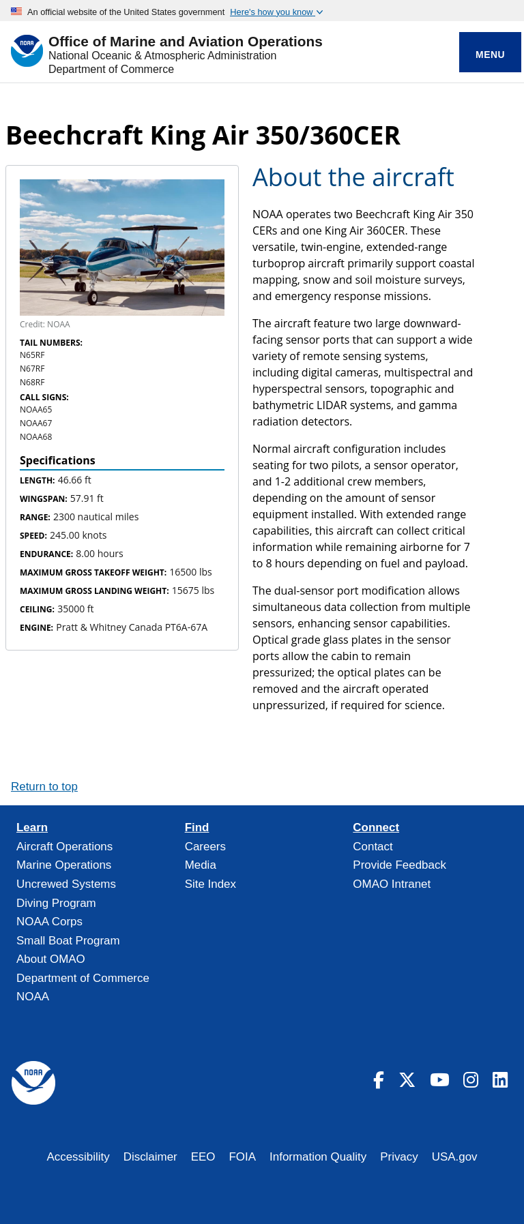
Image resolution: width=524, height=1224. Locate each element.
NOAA (32, 996)
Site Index (210, 884)
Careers (205, 846)
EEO (203, 1156)
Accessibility (77, 1156)
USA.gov (455, 1156)
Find (197, 828)
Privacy (399, 1156)
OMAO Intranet (392, 884)
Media (200, 865)
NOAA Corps (49, 921)
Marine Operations (63, 865)
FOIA (243, 1156)
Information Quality (318, 1156)
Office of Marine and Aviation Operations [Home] (185, 42)
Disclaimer (150, 1156)
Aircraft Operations (64, 846)
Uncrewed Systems (66, 884)
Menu (490, 54)
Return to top (44, 786)
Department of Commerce (111, 69)
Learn (32, 828)
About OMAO (50, 959)
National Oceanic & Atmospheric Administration (162, 55)
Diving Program (56, 903)
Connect (376, 828)
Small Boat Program (68, 940)
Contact (372, 846)
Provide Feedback (399, 865)
